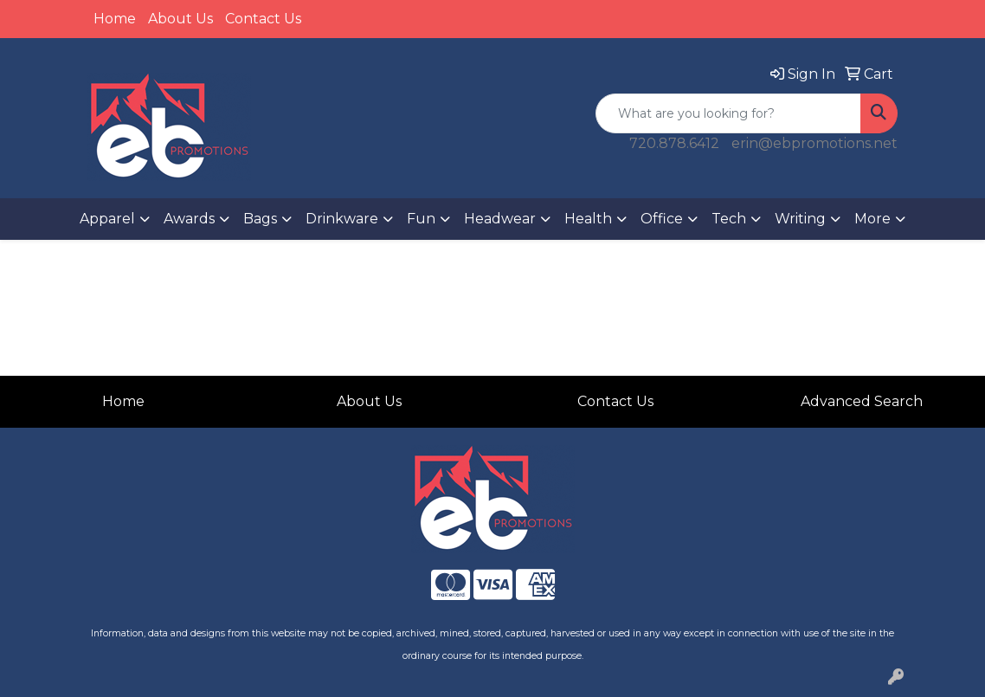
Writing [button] (800, 218)
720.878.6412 (674, 143)
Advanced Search (862, 401)
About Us (180, 18)
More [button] (872, 218)
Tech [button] (728, 218)
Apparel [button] (107, 218)
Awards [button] (189, 218)
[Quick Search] (728, 113)
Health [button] (588, 218)
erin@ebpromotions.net (814, 143)
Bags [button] (260, 218)
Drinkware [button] (342, 218)
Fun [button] (421, 218)
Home (114, 18)
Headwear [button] (500, 218)
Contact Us (263, 18)
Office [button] (662, 218)
